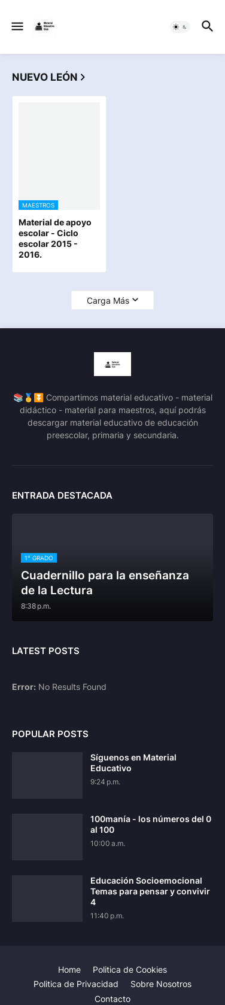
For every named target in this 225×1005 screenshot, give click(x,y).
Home (69, 969)
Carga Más (108, 300)
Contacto (112, 999)
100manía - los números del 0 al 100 (150, 824)
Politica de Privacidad (76, 984)
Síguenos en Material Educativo (133, 762)
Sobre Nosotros (160, 984)
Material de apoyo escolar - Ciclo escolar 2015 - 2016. (55, 238)
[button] (16, 27)
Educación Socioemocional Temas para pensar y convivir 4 (150, 891)
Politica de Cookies (130, 969)
